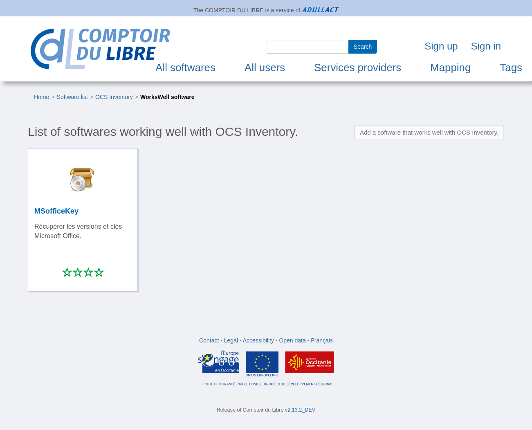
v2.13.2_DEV (300, 410)
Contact (209, 340)
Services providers (357, 67)
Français (322, 340)
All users (265, 67)
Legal (231, 340)
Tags (511, 67)
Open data (292, 340)
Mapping (450, 67)
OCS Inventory (114, 97)
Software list (72, 97)
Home (41, 97)
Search (363, 46)
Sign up (441, 46)
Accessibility (258, 340)
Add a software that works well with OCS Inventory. (429, 132)
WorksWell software (167, 97)
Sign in (486, 46)
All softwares (185, 67)
